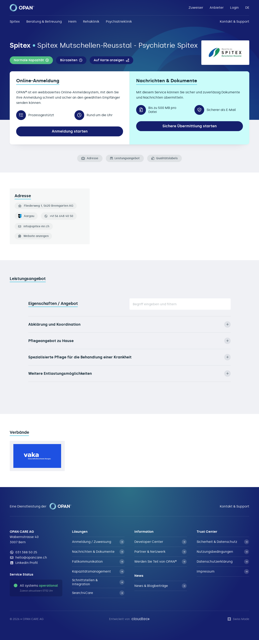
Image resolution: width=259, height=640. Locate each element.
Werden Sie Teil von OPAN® (160, 561)
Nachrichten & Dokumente (98, 551)
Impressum (223, 571)
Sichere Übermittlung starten (189, 126)
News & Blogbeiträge (160, 585)
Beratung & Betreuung (44, 21)
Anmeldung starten (70, 131)
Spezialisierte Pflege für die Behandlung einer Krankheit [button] (129, 357)
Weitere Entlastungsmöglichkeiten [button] (129, 373)
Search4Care (98, 593)
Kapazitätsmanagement (98, 571)
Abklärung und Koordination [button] (129, 324)
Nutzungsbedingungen (223, 551)
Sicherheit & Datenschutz (223, 541)
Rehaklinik (91, 21)
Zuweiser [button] (196, 7)
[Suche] (180, 304)
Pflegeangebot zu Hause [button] (129, 341)
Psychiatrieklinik (119, 21)
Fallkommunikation (98, 561)
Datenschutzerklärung (223, 561)
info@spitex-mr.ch (36, 226)
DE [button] (247, 7)
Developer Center (160, 541)
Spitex (15, 21)
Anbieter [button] (217, 7)
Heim (72, 21)
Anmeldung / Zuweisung (98, 541)
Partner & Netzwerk (160, 551)
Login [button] (234, 7)
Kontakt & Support (234, 21)
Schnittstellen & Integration (98, 582)
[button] (31, 60)
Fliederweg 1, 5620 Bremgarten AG (45, 205)
